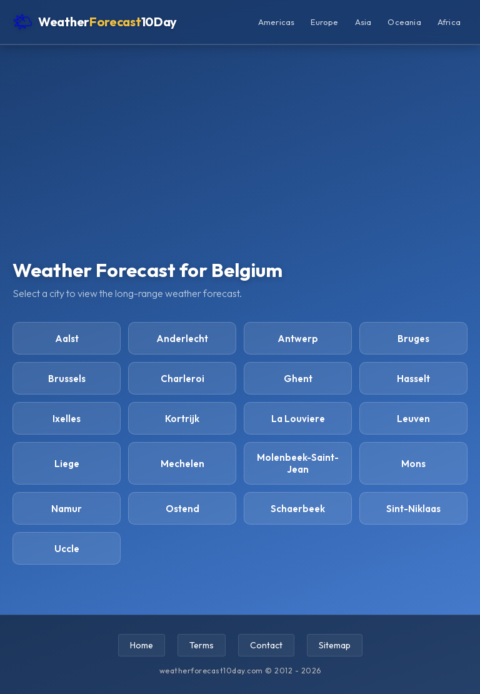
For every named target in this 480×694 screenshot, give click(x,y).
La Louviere (298, 419)
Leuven (413, 419)
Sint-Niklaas (413, 509)
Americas (276, 22)
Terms (201, 645)
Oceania (404, 22)
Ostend (182, 509)
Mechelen (182, 464)
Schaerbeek (298, 509)
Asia (363, 22)
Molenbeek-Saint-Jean (298, 463)
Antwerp (298, 338)
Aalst (67, 338)
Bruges (413, 338)
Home (141, 645)
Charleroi (182, 379)
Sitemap (335, 645)
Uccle (66, 549)
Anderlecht (182, 338)
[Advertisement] (240, 163)
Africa (449, 22)
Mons (413, 464)
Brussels (67, 379)
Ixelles (66, 419)
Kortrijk (182, 419)
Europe (324, 22)
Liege (66, 464)
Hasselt (413, 379)
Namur (66, 509)
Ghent (298, 379)
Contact (266, 645)
